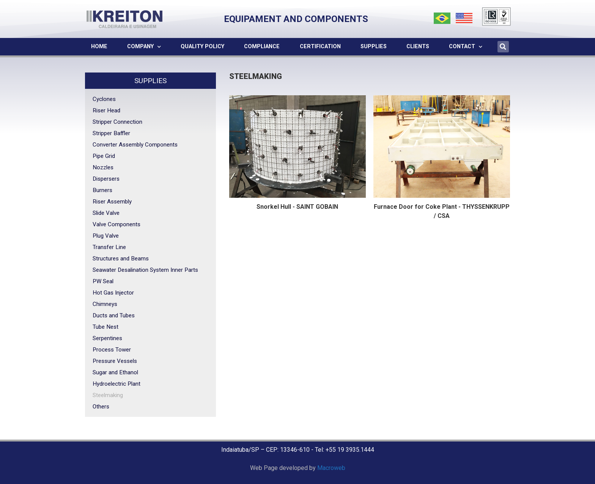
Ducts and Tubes (114, 315)
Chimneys (105, 304)
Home (99, 46)
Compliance (262, 46)
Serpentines (107, 338)
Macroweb (331, 467)
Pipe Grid (104, 156)
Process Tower (112, 349)
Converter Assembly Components (135, 144)
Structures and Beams (121, 258)
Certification (320, 46)
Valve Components (116, 224)
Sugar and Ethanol (115, 372)
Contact (465, 46)
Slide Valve (106, 213)
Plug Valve (106, 235)
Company (144, 46)
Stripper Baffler (111, 133)
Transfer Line (109, 247)
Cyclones (104, 99)
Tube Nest (105, 326)
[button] (503, 46)
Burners (102, 190)
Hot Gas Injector (113, 292)
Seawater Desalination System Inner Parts (145, 269)
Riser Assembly (112, 201)
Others (101, 406)
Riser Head (106, 110)
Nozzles (103, 167)
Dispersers (106, 178)
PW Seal (103, 281)
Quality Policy (202, 46)
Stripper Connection (117, 121)
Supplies (373, 46)
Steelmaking (108, 395)
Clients (417, 46)
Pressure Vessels (115, 361)
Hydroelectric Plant (116, 383)
